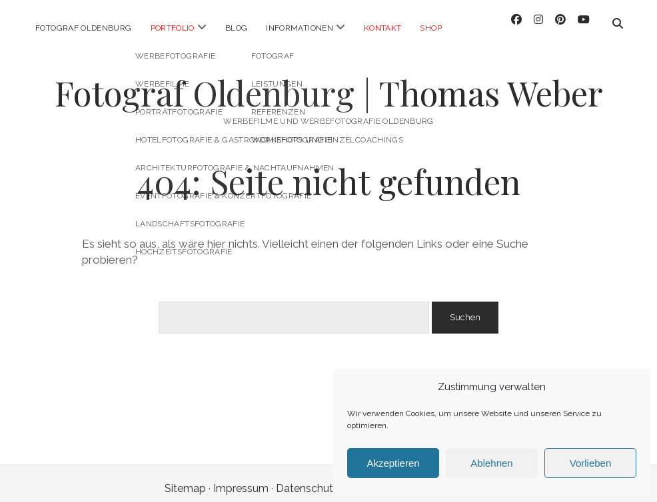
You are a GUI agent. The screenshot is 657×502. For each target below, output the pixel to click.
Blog (236, 28)
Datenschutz (307, 477)
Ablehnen (491, 463)
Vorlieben (591, 463)
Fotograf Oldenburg (83, 28)
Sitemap (185, 477)
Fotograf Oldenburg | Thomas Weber (329, 82)
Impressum (241, 477)
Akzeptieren (392, 463)
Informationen (299, 28)
